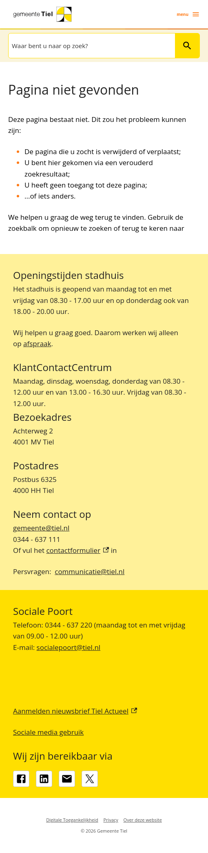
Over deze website (143, 820)
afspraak (37, 343)
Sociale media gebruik (48, 732)
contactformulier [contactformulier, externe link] (77, 550)
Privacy (111, 820)
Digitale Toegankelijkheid (72, 820)
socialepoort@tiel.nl (69, 647)
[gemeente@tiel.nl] (67, 779)
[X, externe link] (90, 779)
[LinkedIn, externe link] (44, 779)
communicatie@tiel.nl (89, 571)
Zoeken (184, 45)
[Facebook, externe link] (21, 779)
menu (188, 14)
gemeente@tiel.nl (41, 528)
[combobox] (91, 45)
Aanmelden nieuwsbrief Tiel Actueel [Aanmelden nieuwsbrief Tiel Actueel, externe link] (75, 711)
